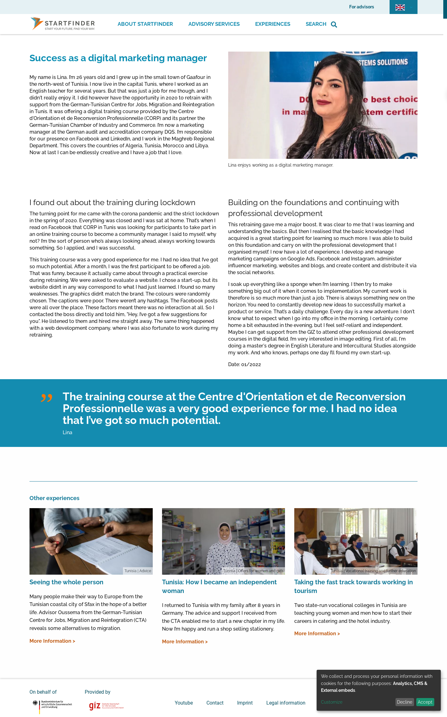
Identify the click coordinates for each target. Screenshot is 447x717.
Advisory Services (214, 24)
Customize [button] (331, 702)
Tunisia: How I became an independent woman (219, 586)
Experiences (272, 24)
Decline (404, 702)
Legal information (285, 703)
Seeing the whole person (66, 582)
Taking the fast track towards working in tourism (353, 586)
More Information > (52, 641)
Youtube (184, 703)
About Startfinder (145, 24)
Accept (425, 702)
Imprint (245, 703)
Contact (215, 703)
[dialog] (379, 690)
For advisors (361, 6)
